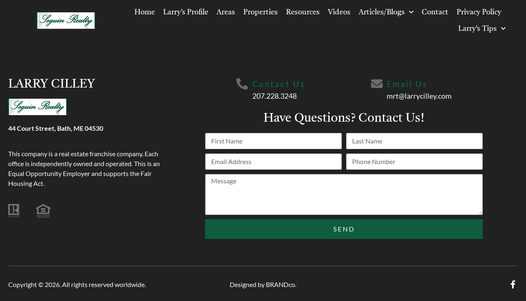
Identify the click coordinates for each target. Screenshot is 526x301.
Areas (226, 12)
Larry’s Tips (481, 29)
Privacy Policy (479, 12)
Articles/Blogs (386, 12)
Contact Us (278, 84)
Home (144, 12)
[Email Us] (377, 84)
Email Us (408, 84)
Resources (303, 12)
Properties (260, 12)
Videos (339, 12)
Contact (435, 12)
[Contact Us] (242, 84)
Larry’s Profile (185, 12)
